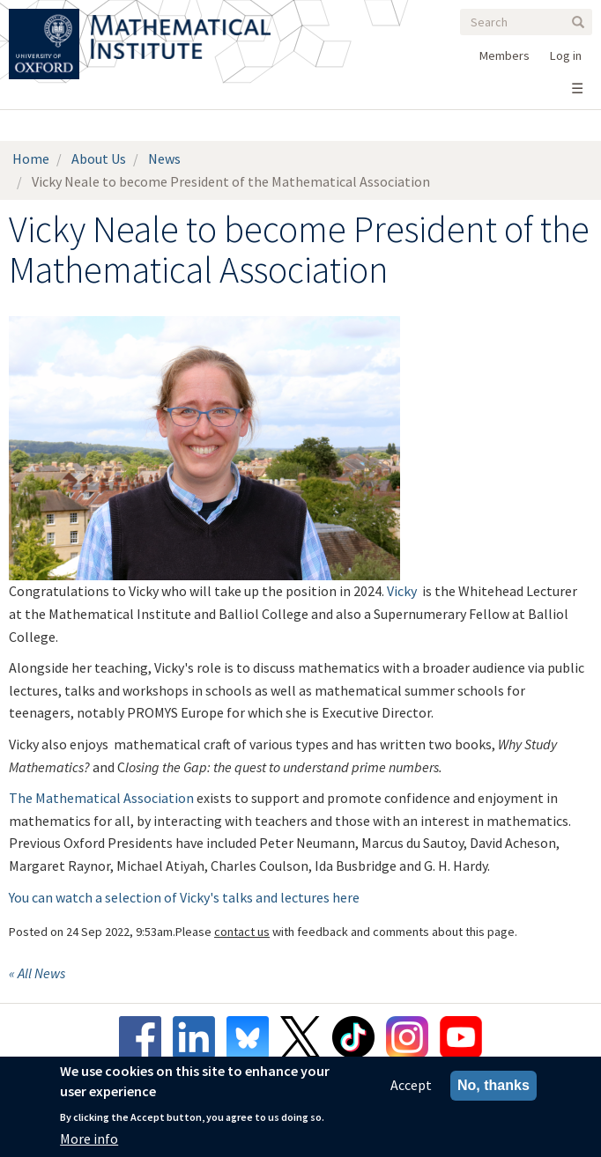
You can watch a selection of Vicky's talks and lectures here (184, 897)
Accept (411, 1085)
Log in (566, 55)
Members (504, 55)
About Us (98, 158)
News (164, 158)
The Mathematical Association (101, 798)
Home (30, 158)
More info (89, 1138)
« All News (37, 973)
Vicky (402, 591)
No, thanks (493, 1086)
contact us (242, 932)
